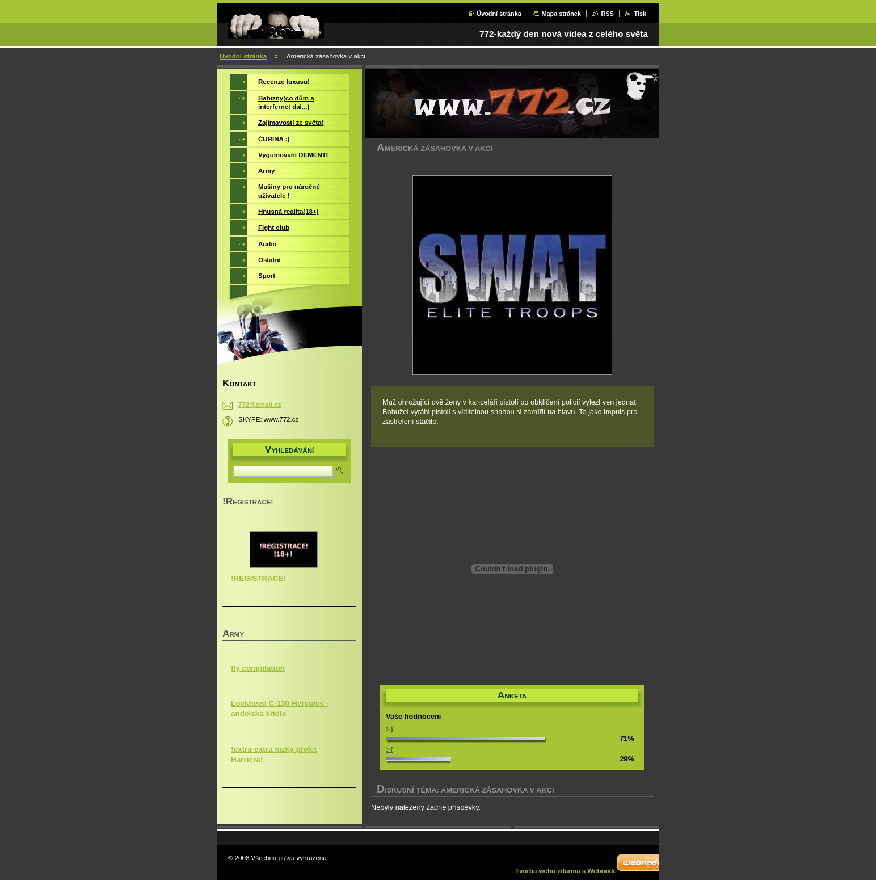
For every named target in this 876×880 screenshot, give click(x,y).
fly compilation (258, 668)
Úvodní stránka (499, 13)
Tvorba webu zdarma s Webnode (566, 871)
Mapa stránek (561, 13)
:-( (389, 749)
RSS (607, 13)
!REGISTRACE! (258, 578)
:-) (389, 729)
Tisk (640, 13)
